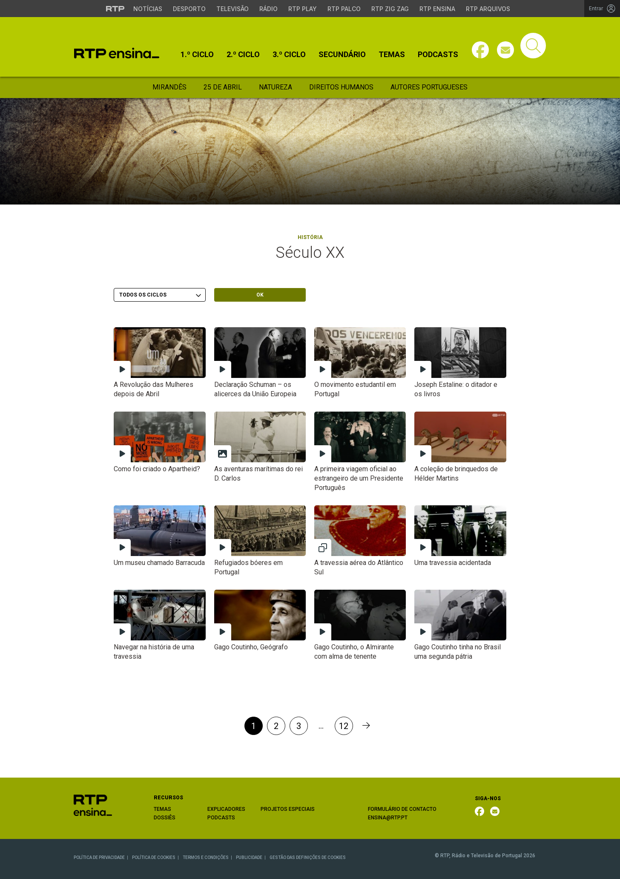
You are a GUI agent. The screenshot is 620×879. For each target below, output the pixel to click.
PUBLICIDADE (249, 857)
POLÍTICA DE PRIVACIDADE (99, 857)
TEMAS (162, 809)
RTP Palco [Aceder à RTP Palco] (344, 8)
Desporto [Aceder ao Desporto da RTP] (189, 8)
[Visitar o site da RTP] (115, 8)
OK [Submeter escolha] (260, 295)
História (310, 237)
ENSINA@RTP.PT (388, 818)
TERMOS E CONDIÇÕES (206, 857)
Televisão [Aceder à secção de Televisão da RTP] (232, 8)
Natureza (275, 87)
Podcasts (438, 54)
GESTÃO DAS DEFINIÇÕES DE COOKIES (308, 857)
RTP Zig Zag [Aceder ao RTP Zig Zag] (390, 8)
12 (343, 726)
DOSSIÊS (164, 818)
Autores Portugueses (429, 87)
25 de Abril (223, 87)
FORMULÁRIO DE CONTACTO (402, 809)
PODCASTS (221, 818)
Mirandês (169, 87)
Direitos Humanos (341, 87)
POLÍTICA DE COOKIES (153, 857)
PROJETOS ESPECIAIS (288, 809)
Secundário (342, 54)
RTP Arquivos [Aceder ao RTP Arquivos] (488, 8)
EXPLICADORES (226, 809)
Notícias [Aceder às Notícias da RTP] (147, 8)
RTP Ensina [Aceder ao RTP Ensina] (437, 8)
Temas (392, 54)
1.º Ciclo (197, 54)
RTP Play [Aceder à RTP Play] (302, 8)
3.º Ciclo (289, 54)
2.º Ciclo (243, 54)
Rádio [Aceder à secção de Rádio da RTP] (268, 8)
